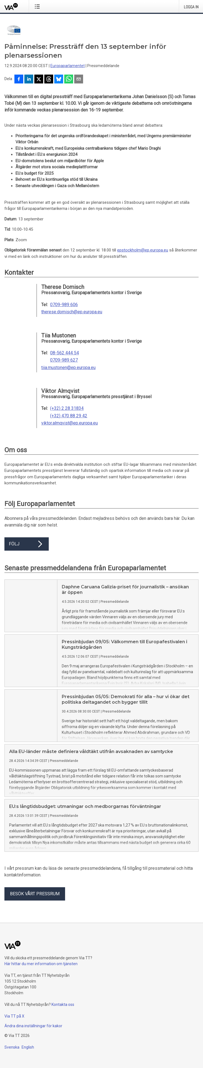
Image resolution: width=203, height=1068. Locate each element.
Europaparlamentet (67, 65)
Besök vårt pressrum (35, 893)
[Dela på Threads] (48, 80)
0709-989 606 (64, 304)
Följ (26, 544)
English (28, 1047)
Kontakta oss (63, 1004)
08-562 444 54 (64, 352)
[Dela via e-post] (78, 80)
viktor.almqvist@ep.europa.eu (69, 423)
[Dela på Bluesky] (58, 80)
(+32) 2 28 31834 (67, 408)
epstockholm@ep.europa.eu (142, 250)
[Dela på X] (38, 80)
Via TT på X (14, 1016)
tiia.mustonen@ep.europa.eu (68, 367)
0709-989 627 (64, 360)
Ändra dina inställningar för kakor (33, 1026)
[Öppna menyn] (38, 6)
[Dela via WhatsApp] (68, 80)
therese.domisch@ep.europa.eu (71, 311)
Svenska (11, 1047)
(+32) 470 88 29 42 (68, 415)
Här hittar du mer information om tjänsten (41, 964)
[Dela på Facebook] (18, 80)
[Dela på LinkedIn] (28, 80)
